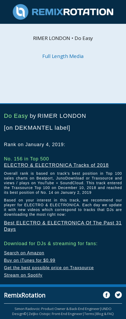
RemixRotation (24, 295)
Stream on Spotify (23, 275)
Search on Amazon (24, 253)
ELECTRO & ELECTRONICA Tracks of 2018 (56, 165)
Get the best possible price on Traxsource (49, 268)
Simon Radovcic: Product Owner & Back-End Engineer (57, 308)
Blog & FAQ (105, 313)
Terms (89, 313)
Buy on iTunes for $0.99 (29, 260)
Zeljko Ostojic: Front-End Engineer (55, 313)
